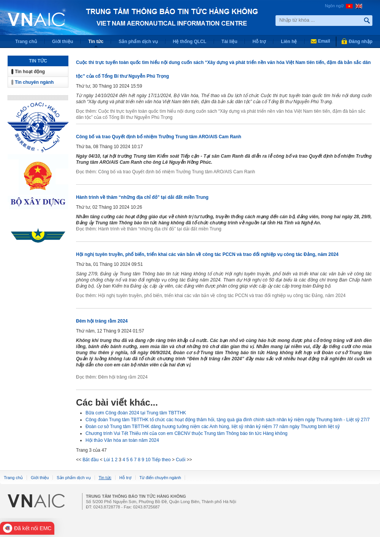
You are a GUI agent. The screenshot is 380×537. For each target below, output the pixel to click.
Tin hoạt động (30, 71)
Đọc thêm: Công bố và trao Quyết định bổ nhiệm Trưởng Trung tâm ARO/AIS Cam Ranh (165, 171)
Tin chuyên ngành (34, 82)
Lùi (107, 459)
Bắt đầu (90, 459)
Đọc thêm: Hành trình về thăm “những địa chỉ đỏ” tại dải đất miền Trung (148, 229)
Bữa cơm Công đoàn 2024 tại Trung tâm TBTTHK (136, 413)
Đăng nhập (360, 41)
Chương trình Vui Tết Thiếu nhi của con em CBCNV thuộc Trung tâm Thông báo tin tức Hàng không (187, 433)
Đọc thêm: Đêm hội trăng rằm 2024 (111, 377)
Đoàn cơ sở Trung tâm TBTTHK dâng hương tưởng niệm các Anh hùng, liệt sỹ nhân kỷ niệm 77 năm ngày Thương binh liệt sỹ (213, 426)
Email (324, 41)
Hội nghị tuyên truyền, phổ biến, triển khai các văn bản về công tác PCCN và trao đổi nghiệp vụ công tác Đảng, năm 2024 (207, 254)
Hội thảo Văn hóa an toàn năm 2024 (122, 440)
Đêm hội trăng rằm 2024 (102, 321)
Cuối (180, 459)
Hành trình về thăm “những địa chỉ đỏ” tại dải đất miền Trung (142, 197)
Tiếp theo (161, 459)
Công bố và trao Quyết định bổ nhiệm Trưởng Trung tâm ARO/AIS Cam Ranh (158, 136)
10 (148, 459)
